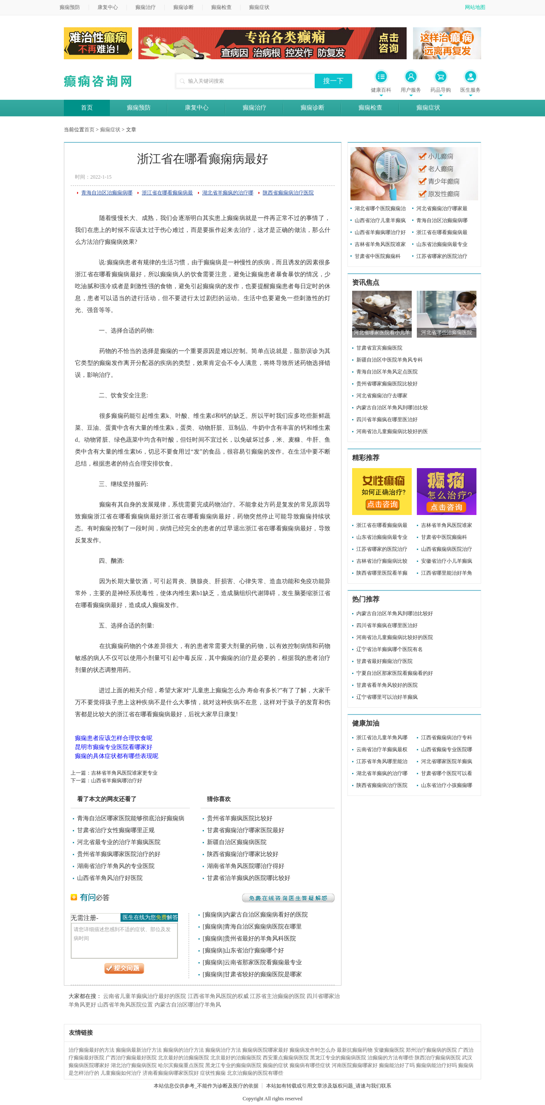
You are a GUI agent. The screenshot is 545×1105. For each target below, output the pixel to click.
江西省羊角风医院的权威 (218, 996)
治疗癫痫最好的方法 (92, 1050)
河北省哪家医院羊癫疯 (446, 761)
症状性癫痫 (213, 1073)
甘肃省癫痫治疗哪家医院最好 (245, 830)
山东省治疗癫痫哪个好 (254, 950)
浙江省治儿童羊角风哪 (381, 738)
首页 (87, 107)
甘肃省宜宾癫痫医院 (379, 348)
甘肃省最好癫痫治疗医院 (384, 661)
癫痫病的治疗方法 (183, 1050)
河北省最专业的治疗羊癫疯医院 (119, 842)
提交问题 (124, 968)
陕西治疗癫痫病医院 (438, 1058)
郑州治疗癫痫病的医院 (431, 1050)
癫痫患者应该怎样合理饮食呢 (113, 738)
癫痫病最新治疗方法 (139, 1050)
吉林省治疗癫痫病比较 (381, 561)
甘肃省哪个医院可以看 (446, 773)
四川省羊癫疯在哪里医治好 (387, 419)
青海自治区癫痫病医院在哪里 (263, 926)
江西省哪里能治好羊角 (446, 573)
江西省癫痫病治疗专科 (446, 738)
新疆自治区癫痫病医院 (237, 842)
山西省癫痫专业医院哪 (446, 749)
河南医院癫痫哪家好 (355, 1065)
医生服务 (470, 90)
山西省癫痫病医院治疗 (446, 549)
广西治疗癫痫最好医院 (131, 1058)
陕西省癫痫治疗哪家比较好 (242, 854)
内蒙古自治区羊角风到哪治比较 (392, 408)
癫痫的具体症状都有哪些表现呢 (116, 756)
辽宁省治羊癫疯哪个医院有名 (389, 649)
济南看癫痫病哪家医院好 (171, 1073)
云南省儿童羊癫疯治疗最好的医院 (144, 996)
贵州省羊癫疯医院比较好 (239, 818)
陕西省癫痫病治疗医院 (288, 193)
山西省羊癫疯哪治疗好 (116, 781)
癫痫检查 (221, 7)
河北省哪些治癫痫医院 (446, 333)
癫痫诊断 (183, 7)
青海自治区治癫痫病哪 (106, 193)
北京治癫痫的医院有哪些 (255, 1073)
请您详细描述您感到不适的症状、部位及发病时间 (124, 940)
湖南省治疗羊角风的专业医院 (116, 866)
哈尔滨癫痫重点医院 (181, 1065)
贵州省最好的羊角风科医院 (260, 938)
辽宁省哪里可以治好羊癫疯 (387, 697)
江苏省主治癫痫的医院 (277, 996)
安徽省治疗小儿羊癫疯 (446, 561)
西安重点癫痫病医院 (286, 1058)
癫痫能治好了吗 (397, 1065)
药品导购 (440, 90)
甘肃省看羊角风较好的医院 (387, 685)
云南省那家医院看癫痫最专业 (263, 962)
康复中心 (108, 7)
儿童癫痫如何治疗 (120, 1073)
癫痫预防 (70, 7)
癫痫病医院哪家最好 (265, 1050)
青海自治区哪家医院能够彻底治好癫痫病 (130, 818)
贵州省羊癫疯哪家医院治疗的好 (119, 854)
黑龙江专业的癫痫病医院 (338, 1058)
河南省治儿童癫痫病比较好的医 (392, 431)
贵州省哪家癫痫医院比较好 (387, 384)
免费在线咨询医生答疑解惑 (288, 898)
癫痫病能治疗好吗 (436, 1065)
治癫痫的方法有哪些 (390, 1058)
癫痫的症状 (275, 1065)
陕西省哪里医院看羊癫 (381, 573)
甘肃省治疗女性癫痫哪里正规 (116, 830)
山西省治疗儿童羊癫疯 (380, 220)
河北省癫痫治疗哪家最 (442, 208)
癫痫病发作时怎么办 (313, 1050)
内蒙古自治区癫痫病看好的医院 (266, 914)
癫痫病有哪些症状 (310, 1065)
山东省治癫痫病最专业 (442, 244)
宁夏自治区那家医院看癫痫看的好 (394, 673)
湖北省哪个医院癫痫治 (380, 208)
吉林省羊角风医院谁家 (380, 244)
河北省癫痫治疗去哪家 (381, 396)
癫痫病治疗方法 (223, 1050)
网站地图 (475, 7)
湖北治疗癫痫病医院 (134, 1065)
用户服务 (411, 90)
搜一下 (333, 80)
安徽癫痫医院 (389, 1050)
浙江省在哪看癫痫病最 (167, 193)
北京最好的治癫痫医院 (183, 1058)
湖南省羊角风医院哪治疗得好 (245, 866)
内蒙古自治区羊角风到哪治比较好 (394, 613)
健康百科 (381, 90)
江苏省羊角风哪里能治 (381, 761)
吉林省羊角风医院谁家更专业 (124, 773)
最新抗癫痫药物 (355, 1050)
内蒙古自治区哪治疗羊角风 (188, 1004)
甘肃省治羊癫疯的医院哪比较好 (248, 878)
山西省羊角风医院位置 (125, 1004)
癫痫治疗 (145, 7)
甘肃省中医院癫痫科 (378, 256)
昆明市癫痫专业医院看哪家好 (113, 747)
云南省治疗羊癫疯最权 (381, 749)
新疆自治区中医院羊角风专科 (389, 360)
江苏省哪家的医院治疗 (442, 256)
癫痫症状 (259, 7)
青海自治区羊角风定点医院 (387, 372)
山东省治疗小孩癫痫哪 (446, 785)
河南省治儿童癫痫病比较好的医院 (394, 637)
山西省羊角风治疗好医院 (110, 878)
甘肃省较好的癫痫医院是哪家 (263, 974)
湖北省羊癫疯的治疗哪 (227, 193)
